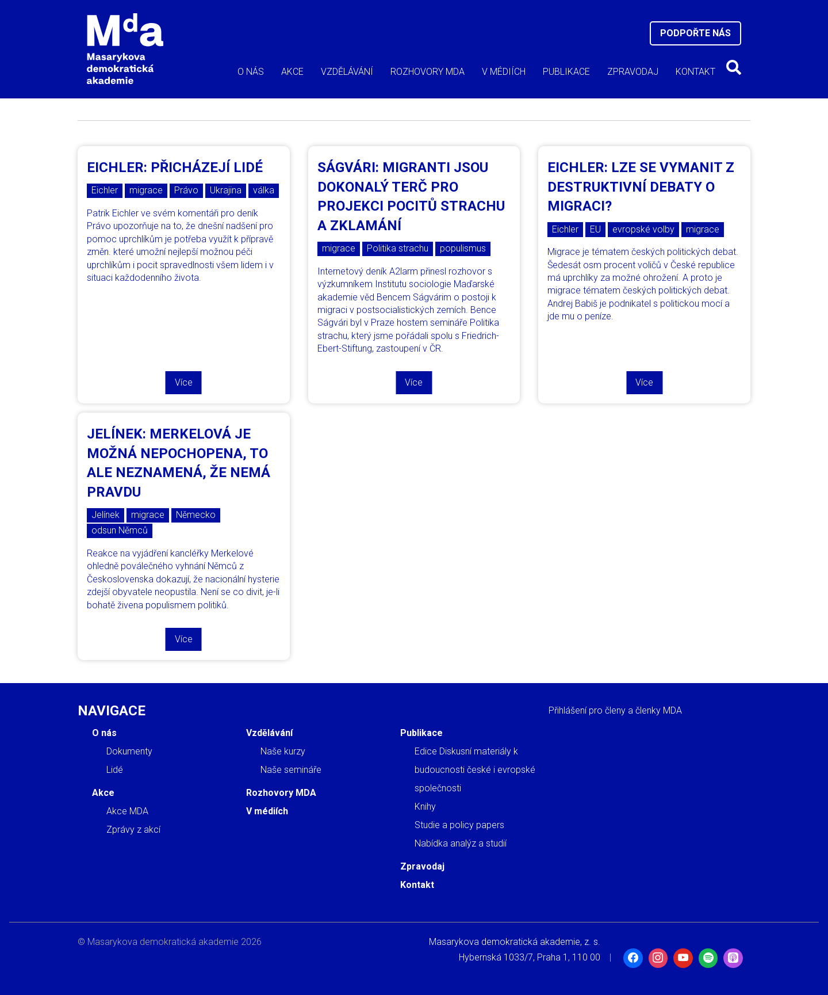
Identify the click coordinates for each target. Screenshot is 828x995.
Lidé (114, 769)
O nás (250, 71)
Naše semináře (290, 769)
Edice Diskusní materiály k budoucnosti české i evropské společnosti (475, 770)
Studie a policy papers (459, 824)
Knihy (425, 806)
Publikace (566, 71)
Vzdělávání (347, 71)
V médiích (504, 71)
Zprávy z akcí (133, 829)
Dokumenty (129, 751)
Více (184, 382)
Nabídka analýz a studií (461, 843)
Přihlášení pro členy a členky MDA (615, 710)
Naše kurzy (282, 751)
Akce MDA (127, 811)
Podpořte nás (695, 33)
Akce (292, 71)
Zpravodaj (632, 71)
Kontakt (695, 71)
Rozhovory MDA (427, 71)
